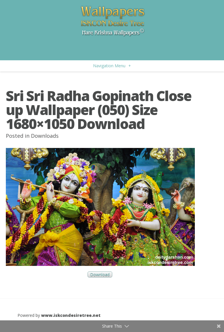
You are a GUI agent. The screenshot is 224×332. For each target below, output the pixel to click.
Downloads (45, 135)
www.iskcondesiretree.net (71, 315)
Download (100, 274)
